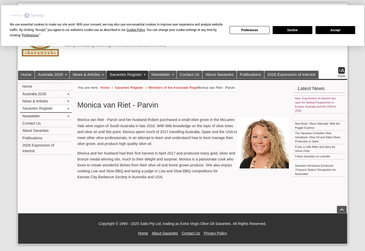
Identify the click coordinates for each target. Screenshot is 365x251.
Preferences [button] (30, 35)
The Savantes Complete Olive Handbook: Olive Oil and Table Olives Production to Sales (317, 137)
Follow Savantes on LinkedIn (312, 156)
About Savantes (219, 74)
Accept (335, 30)
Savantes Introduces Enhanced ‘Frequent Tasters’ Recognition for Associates (315, 169)
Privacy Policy (215, 233)
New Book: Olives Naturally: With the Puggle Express (317, 125)
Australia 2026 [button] (50, 74)
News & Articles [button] (86, 74)
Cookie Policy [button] (135, 30)
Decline (292, 30)
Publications (250, 74)
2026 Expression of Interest (291, 74)
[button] (341, 72)
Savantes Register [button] (126, 74)
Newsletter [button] (160, 74)
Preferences (249, 30)
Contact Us (189, 74)
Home (26, 74)
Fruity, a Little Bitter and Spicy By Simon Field (315, 148)
